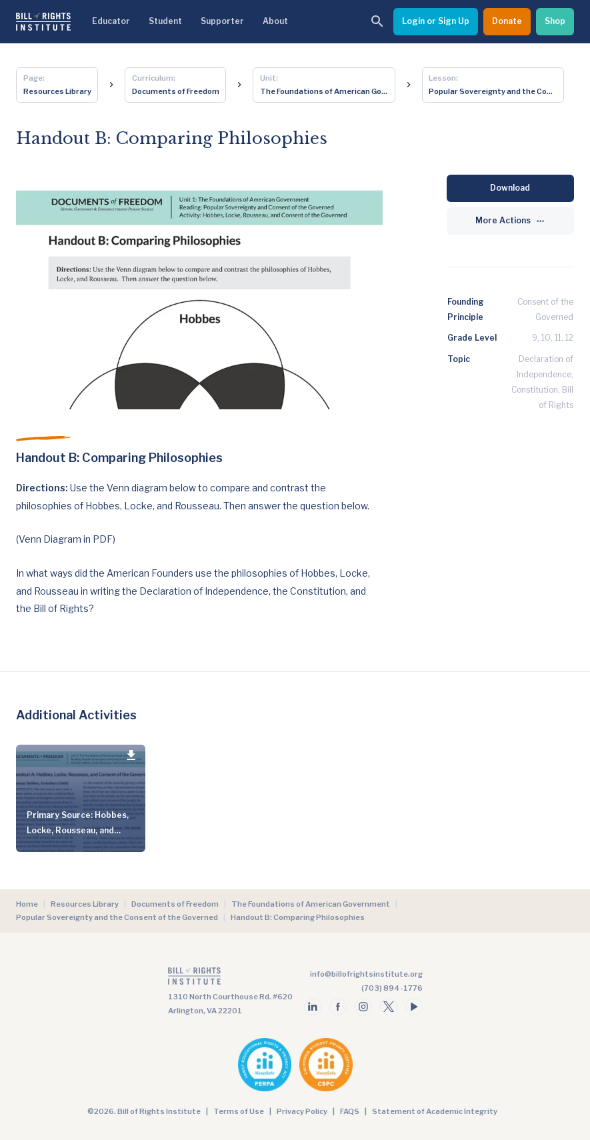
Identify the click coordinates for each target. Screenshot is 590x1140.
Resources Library (85, 904)
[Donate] (507, 21)
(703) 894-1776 (392, 988)
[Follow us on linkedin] (312, 1006)
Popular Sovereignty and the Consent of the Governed (117, 917)
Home (27, 904)
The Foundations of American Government (310, 904)
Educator (111, 21)
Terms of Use (238, 1111)
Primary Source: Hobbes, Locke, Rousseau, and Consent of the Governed (79, 830)
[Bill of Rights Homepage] (43, 22)
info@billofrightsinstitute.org (366, 974)
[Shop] (555, 21)
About (275, 21)
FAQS (349, 1111)
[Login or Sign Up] (435, 21)
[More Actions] (510, 221)
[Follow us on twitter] (388, 1006)
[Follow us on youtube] (414, 1006)
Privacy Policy (302, 1111)
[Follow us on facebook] (338, 1006)
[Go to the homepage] (230, 978)
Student (165, 21)
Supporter (222, 21)
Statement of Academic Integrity (434, 1111)
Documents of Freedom (175, 904)
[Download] (510, 188)
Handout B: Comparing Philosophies (298, 917)
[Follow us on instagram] (363, 1006)
